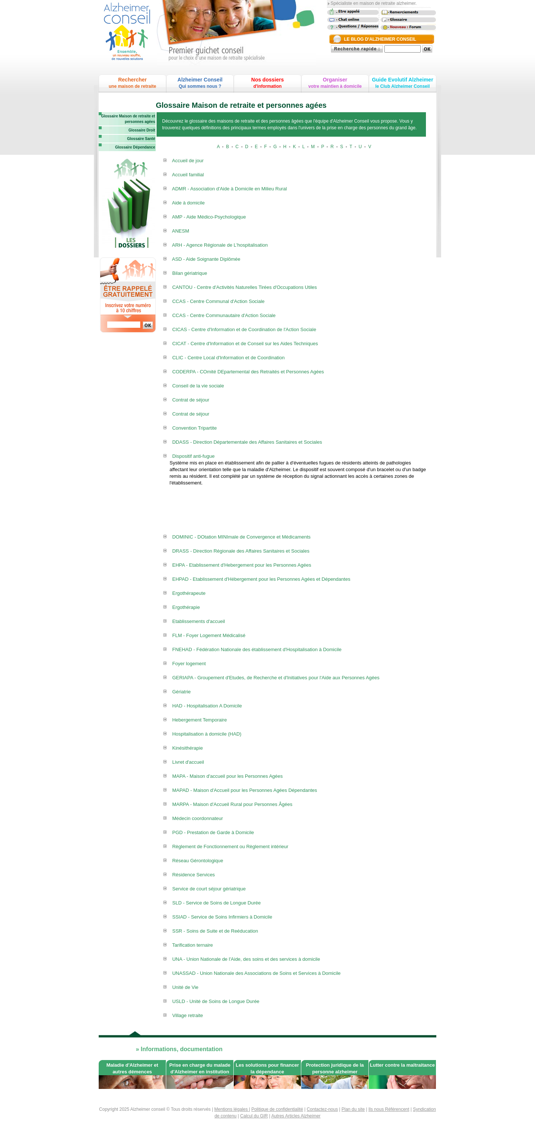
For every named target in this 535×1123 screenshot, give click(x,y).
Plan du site (353, 1109)
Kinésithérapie (187, 748)
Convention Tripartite (194, 428)
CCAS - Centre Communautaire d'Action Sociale (224, 315)
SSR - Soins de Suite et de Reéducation (215, 931)
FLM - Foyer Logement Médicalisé (208, 635)
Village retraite (187, 1015)
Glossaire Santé (141, 139)
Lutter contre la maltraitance (402, 1065)
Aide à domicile (188, 203)
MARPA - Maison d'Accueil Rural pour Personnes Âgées (232, 804)
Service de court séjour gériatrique (209, 889)
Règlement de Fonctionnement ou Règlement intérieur (230, 846)
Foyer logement (189, 663)
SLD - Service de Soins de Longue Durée (216, 903)
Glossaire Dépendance (135, 147)
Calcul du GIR (254, 1116)
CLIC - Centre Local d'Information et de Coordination (228, 357)
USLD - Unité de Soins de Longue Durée (215, 1001)
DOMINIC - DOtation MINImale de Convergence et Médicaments (241, 537)
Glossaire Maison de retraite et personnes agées (128, 119)
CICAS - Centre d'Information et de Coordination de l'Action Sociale (244, 329)
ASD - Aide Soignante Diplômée (206, 259)
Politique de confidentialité (277, 1109)
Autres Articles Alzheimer (296, 1116)
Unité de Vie (185, 987)
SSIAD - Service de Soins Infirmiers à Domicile (222, 917)
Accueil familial (188, 174)
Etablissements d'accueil (198, 621)
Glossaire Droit (141, 130)
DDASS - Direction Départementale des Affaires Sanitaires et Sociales (247, 442)
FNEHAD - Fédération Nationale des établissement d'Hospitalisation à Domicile (256, 649)
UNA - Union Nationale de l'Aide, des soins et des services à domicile (246, 959)
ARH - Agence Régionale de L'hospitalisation (220, 245)
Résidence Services (193, 874)
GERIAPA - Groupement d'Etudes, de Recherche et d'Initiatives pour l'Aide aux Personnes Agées (276, 677)
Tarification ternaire (192, 945)
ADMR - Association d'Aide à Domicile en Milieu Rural (229, 188)
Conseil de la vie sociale (198, 386)
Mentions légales (231, 1109)
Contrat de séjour (190, 400)
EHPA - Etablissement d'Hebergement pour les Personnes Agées (241, 565)
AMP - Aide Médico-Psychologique (209, 217)
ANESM (180, 231)
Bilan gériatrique (189, 273)
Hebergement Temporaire (199, 720)
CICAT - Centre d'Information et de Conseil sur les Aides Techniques (245, 343)
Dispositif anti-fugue (193, 456)
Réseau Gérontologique (197, 860)
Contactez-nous (322, 1109)
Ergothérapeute (189, 593)
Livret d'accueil (188, 762)
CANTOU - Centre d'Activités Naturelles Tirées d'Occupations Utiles (244, 287)
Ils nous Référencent (388, 1109)
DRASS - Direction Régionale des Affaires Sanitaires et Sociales (240, 551)
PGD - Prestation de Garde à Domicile (213, 832)
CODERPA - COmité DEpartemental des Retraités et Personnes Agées (248, 371)
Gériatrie (181, 691)
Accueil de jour (188, 160)
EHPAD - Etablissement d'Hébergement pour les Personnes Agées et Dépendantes (261, 579)
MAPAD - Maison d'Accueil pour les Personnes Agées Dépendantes (244, 790)
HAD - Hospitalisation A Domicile (207, 706)
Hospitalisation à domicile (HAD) (206, 734)
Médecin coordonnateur (197, 818)
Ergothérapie (186, 607)
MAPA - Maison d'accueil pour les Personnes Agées (227, 776)
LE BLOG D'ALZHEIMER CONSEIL (380, 39)
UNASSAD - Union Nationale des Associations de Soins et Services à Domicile (256, 973)
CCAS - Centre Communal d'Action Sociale (218, 301)
